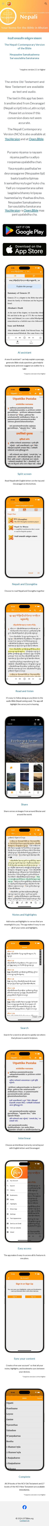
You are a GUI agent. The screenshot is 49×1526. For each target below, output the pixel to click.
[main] (24, 48)
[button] (3, 3)
